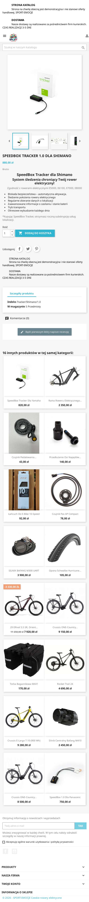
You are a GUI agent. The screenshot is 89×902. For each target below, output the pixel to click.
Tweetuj (28, 248)
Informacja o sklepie (17, 892)
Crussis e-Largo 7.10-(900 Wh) (24, 740)
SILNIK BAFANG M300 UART (24, 570)
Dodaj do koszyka (35, 233)
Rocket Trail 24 (65, 683)
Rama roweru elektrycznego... (65, 400)
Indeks (11, 301)
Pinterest (36, 248)
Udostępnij (19, 248)
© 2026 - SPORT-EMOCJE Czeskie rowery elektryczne (32, 897)
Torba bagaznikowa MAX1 (24, 683)
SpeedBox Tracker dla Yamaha (24, 400)
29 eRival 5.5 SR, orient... (24, 627)
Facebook (5, 851)
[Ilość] (6, 233)
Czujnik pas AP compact (65, 513)
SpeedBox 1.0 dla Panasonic (65, 797)
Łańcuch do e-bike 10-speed (24, 513)
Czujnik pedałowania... (24, 457)
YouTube (14, 851)
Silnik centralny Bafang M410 (65, 740)
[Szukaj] (44, 47)
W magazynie (16, 306)
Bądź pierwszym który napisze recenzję (44, 332)
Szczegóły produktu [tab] (22, 293)
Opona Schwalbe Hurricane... (65, 570)
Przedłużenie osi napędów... (65, 457)
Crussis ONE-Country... (65, 627)
